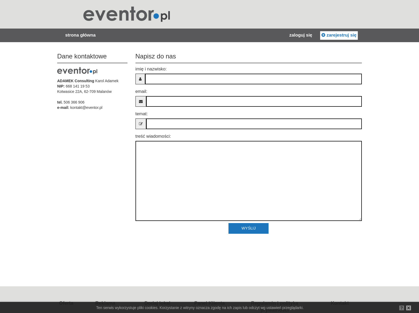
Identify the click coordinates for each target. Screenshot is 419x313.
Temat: (141, 113)
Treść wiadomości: (153, 136)
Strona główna (80, 35)
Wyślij (249, 228)
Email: (141, 91)
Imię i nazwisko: (151, 69)
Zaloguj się (300, 35)
